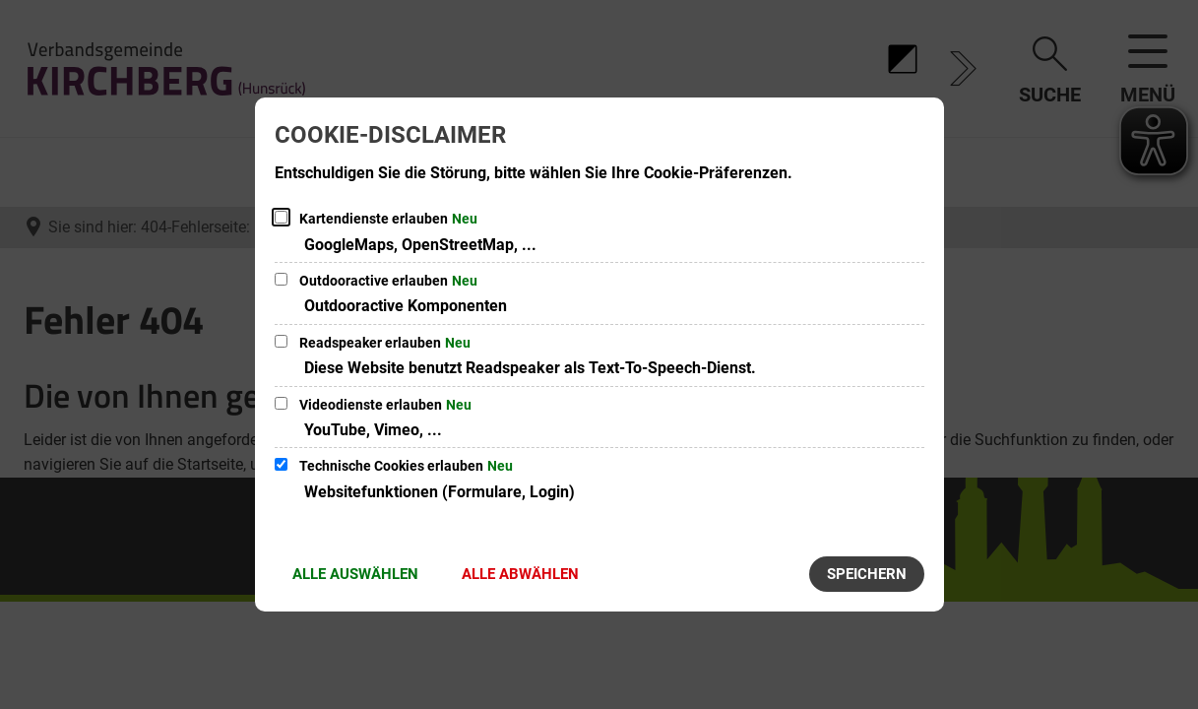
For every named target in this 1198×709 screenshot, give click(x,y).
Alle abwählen (520, 574)
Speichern (867, 574)
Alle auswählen (355, 574)
